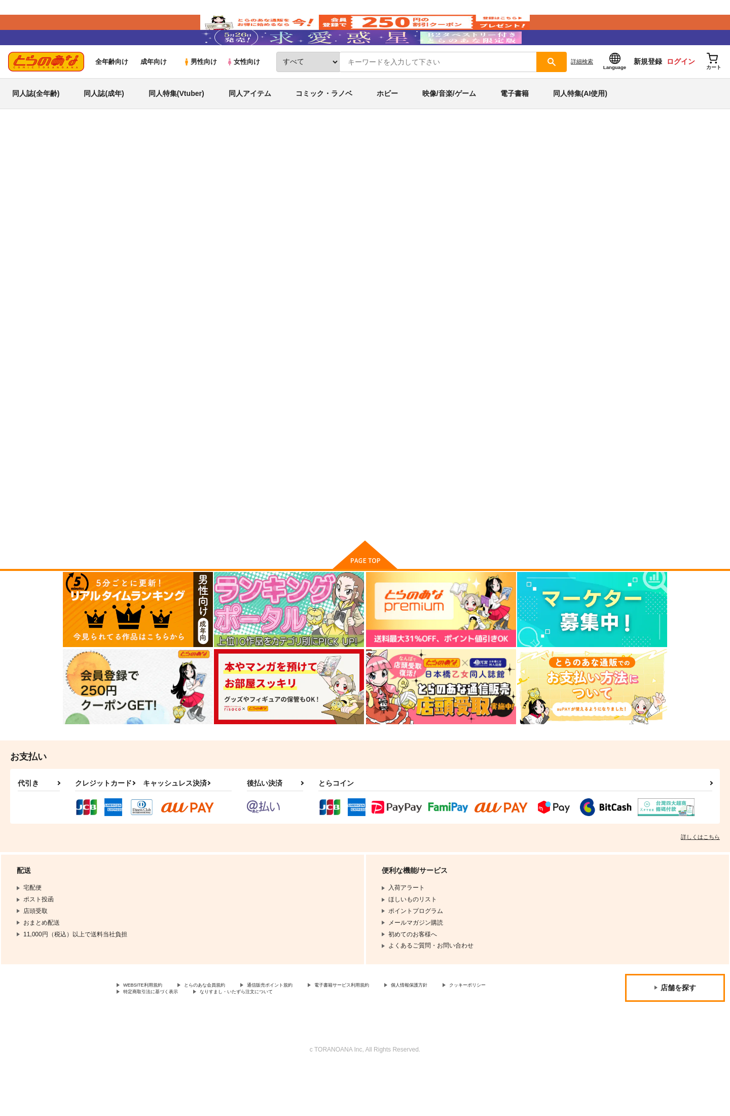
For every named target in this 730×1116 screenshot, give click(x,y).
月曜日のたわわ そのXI (350, 216)
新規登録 (648, 92)
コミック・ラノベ (324, 124)
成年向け (153, 92)
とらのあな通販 (82, 168)
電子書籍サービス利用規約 (392, 1029)
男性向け (200, 92)
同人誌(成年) (104, 124)
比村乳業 (406, 216)
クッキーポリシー (147, 1038)
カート (245, 550)
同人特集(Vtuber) (176, 124)
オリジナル (143, 196)
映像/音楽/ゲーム (449, 124)
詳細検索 (582, 92)
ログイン (681, 92)
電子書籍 (514, 124)
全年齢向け (111, 92)
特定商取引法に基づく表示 (230, 1038)
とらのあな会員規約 (224, 1029)
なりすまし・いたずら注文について (337, 1038)
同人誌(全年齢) (35, 124)
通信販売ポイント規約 (303, 1029)
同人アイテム (250, 124)
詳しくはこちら (700, 880)
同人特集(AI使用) (580, 124)
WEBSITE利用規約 (149, 1029)
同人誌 (122, 168)
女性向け (243, 92)
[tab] (233, 319)
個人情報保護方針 (475, 1029)
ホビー (387, 124)
